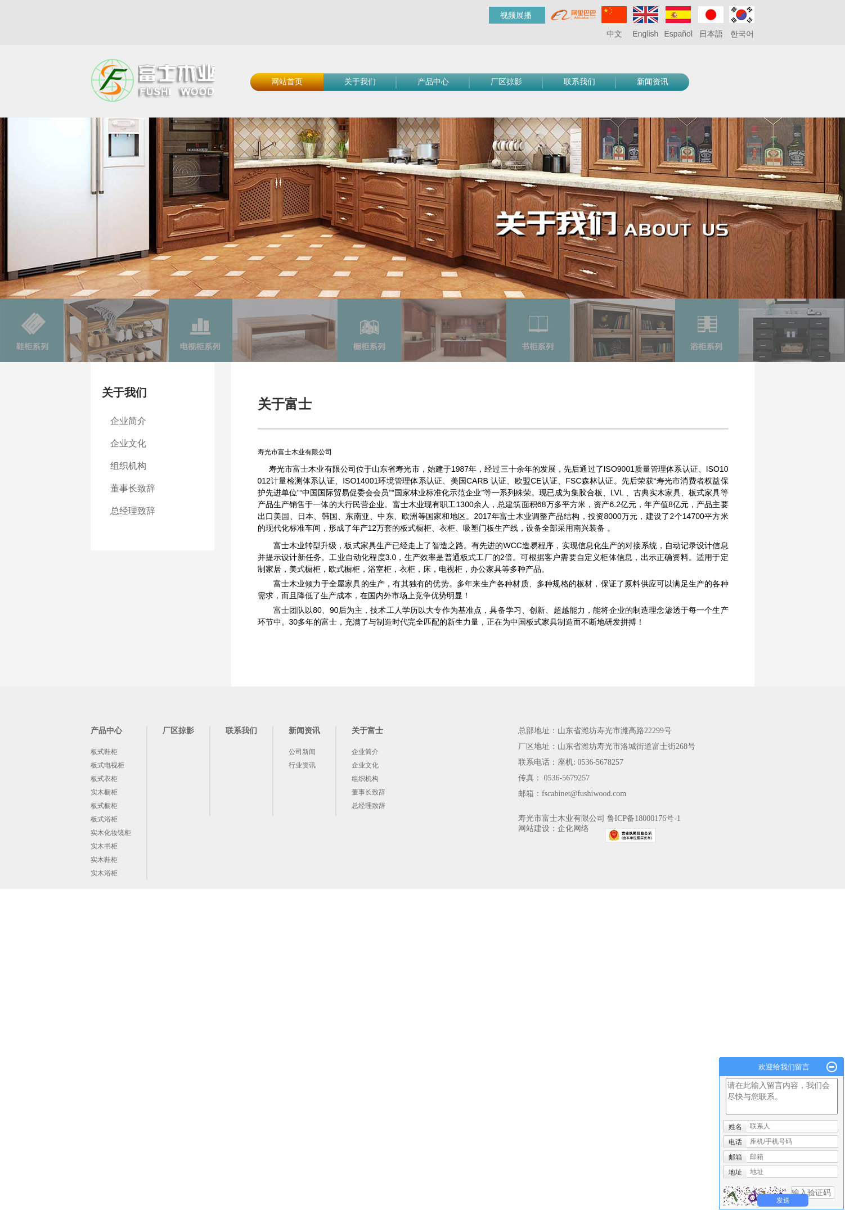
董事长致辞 (132, 488)
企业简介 (128, 421)
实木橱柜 (104, 792)
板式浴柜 (104, 819)
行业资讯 (302, 765)
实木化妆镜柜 (111, 833)
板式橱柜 (104, 806)
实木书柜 (104, 846)
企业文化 (128, 443)
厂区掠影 (506, 82)
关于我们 (360, 82)
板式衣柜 (104, 779)
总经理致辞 (132, 511)
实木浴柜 (104, 873)
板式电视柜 (107, 765)
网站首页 (287, 82)
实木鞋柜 (104, 860)
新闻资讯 (652, 82)
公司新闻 (302, 752)
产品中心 (433, 82)
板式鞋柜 (104, 752)
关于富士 (367, 730)
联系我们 (579, 82)
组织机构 (128, 466)
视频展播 (516, 15)
